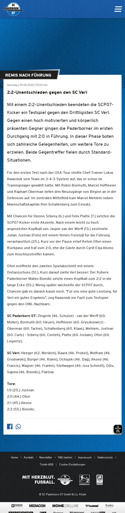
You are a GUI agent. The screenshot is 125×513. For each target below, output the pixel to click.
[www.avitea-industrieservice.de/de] (109, 505)
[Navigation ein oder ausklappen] (118, 9)
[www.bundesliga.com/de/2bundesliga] (84, 479)
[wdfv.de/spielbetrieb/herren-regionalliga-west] (99, 479)
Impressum (85, 457)
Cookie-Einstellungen (72, 464)
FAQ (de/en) (65, 457)
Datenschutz (105, 457)
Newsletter (45, 457)
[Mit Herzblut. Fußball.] (47, 479)
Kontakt (28, 457)
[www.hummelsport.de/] (92, 505)
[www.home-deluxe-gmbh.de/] (65, 505)
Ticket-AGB (46, 464)
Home (14, 457)
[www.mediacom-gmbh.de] (37, 505)
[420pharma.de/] (17, 505)
